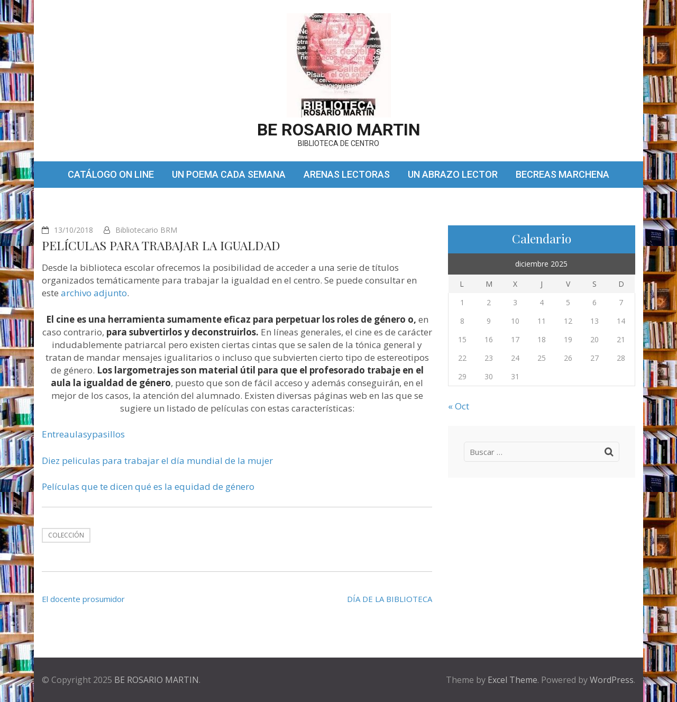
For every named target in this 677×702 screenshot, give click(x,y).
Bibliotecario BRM (146, 230)
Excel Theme (512, 680)
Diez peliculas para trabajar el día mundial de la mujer (157, 460)
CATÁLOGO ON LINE (111, 174)
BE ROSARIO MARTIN (338, 130)
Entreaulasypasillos (83, 434)
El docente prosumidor (83, 599)
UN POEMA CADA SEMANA (229, 174)
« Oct (458, 406)
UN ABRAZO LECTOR (453, 174)
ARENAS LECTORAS (347, 174)
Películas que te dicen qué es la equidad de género (148, 486)
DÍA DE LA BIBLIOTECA (389, 599)
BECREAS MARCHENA (562, 174)
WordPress (612, 680)
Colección (66, 535)
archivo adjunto (94, 293)
